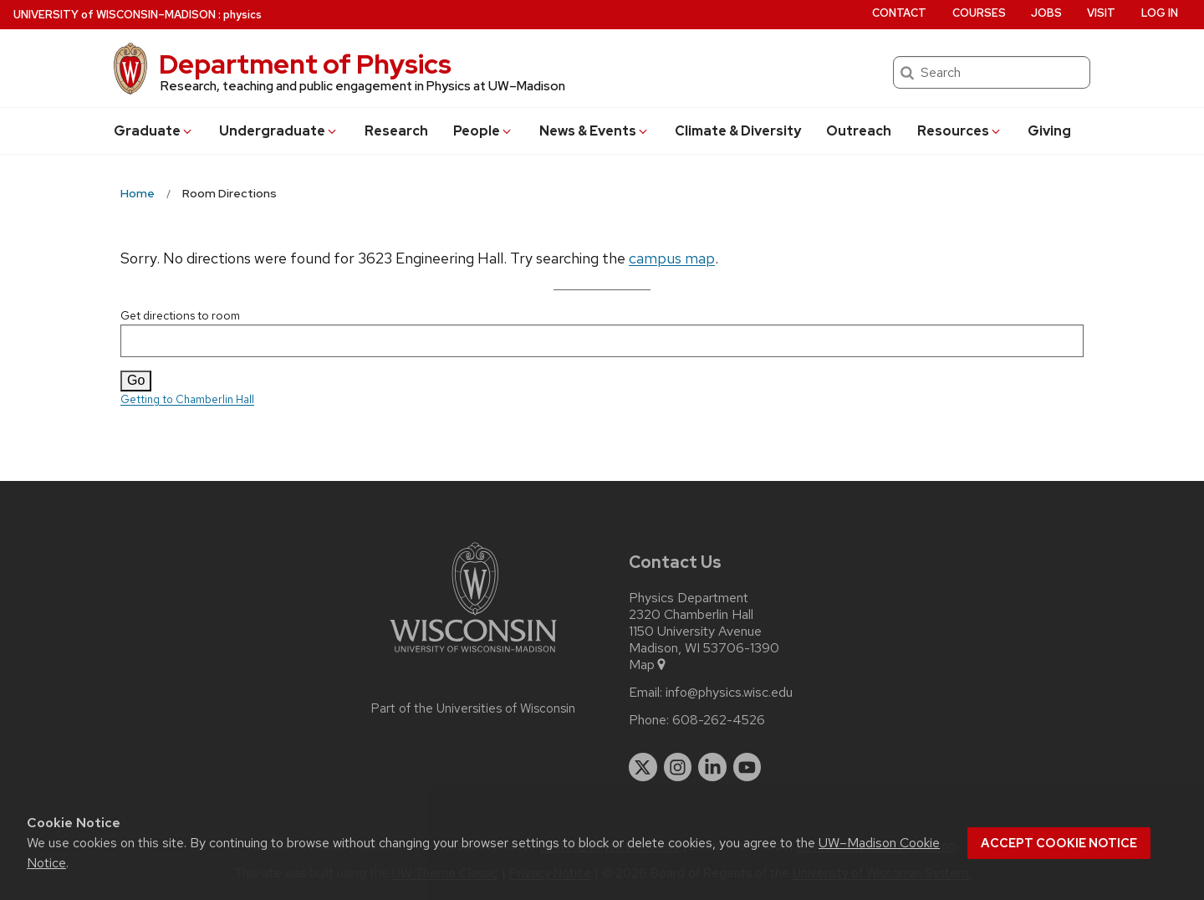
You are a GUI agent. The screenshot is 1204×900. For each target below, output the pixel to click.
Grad (154, 131)
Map (648, 665)
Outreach (858, 131)
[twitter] (643, 767)
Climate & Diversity (738, 131)
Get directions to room (602, 332)
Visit (1101, 13)
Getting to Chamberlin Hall (187, 399)
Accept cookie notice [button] (1059, 843)
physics (242, 15)
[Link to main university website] (473, 655)
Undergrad (279, 131)
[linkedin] (712, 767)
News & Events (594, 131)
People (483, 131)
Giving (1049, 131)
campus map (672, 258)
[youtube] (747, 767)
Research (396, 131)
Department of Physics (305, 64)
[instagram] (678, 767)
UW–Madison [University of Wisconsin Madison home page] (114, 15)
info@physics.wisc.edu (729, 692)
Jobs (1046, 13)
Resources (959, 131)
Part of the (473, 708)
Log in (1159, 13)
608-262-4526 (718, 720)
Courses (979, 13)
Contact (899, 13)
